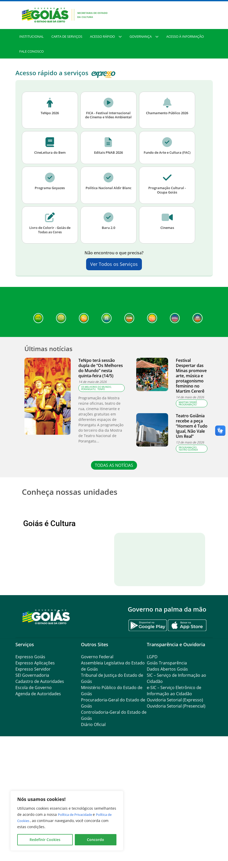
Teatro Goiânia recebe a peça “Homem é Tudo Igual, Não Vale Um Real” (191, 439)
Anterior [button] (34, 562)
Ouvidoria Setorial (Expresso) (175, 805)
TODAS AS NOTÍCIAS (114, 478)
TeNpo (101, 402)
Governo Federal (97, 762)
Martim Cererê (188, 415)
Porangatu (88, 402)
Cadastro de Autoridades (39, 787)
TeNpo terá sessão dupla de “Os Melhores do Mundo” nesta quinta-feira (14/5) (100, 380)
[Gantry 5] (46, 721)
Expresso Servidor (33, 774)
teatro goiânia (188, 462)
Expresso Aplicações (35, 768)
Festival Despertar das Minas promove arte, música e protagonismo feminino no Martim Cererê (191, 388)
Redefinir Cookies (45, 839)
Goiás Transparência (167, 768)
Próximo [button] (194, 562)
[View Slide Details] (54, 562)
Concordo (95, 839)
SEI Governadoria (32, 780)
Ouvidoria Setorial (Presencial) (176, 811)
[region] (66, 821)
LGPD (152, 762)
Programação (188, 417)
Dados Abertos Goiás (167, 774)
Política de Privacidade (78, 814)
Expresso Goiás (30, 762)
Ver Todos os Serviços (114, 277)
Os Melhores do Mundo (96, 400)
